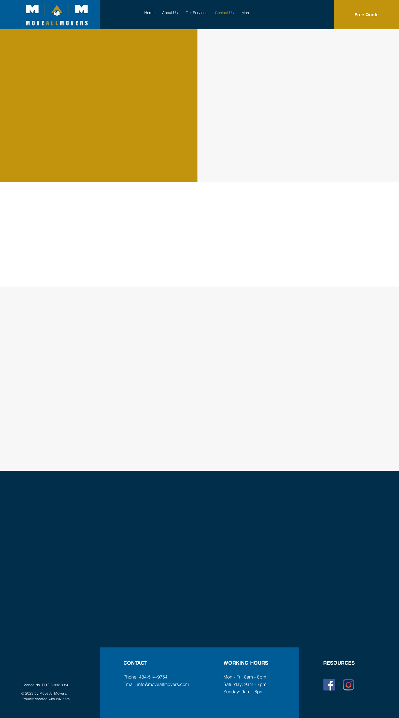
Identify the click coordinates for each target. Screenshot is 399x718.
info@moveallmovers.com (163, 684)
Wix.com (63, 699)
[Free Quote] (366, 14)
